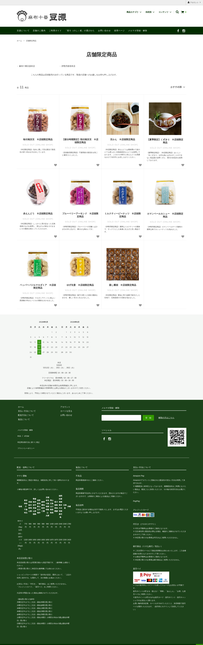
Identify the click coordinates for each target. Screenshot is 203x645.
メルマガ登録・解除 (137, 30)
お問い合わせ (104, 30)
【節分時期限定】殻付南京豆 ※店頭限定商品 (80, 140)
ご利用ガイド (55, 30)
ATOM (25, 433)
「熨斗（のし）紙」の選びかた (80, 30)
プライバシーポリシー (27, 441)
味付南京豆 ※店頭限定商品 (38, 139)
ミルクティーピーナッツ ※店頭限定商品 (123, 214)
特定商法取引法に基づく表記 (30, 437)
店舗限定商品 (31, 41)
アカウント (194, 2)
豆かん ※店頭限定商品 (122, 139)
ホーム (19, 41)
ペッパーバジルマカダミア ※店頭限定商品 (38, 286)
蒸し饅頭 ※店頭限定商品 (122, 284)
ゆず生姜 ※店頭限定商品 (80, 284)
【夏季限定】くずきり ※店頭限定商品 (165, 140)
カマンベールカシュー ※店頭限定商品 (165, 214)
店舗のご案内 (39, 30)
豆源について (23, 30)
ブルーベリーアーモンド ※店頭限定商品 (80, 214)
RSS (19, 433)
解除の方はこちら (166, 417)
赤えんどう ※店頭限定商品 (38, 213)
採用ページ (119, 30)
